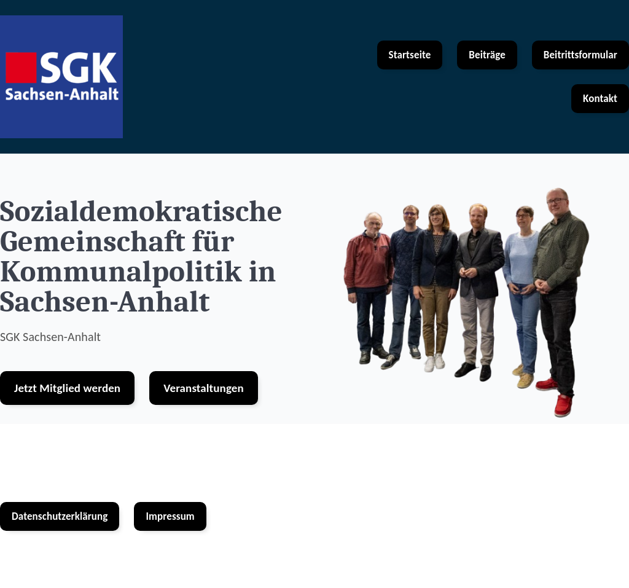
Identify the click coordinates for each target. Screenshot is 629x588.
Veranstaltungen (203, 388)
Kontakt (600, 98)
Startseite (410, 55)
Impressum (170, 516)
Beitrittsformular (580, 55)
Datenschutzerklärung (59, 516)
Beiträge (487, 55)
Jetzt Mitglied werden (67, 388)
